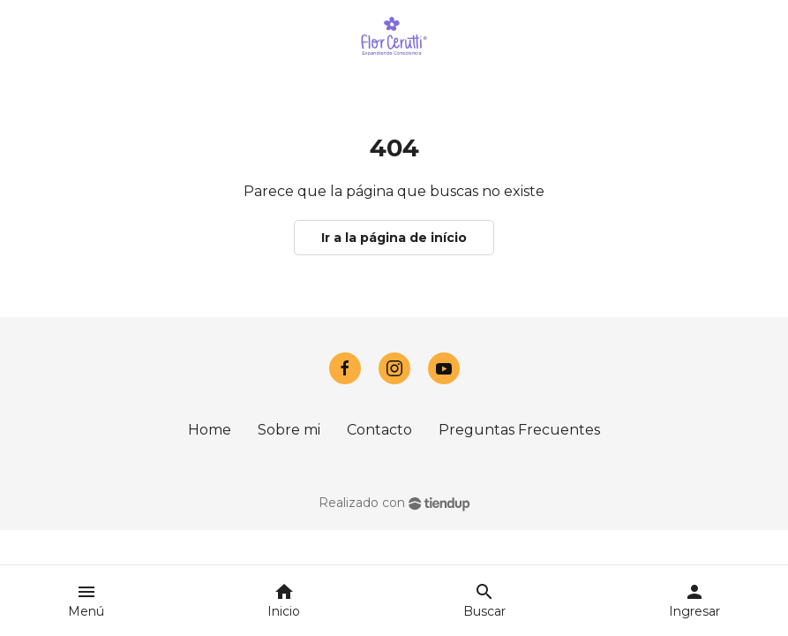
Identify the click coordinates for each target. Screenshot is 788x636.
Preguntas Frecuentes (519, 429)
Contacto (379, 429)
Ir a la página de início (394, 238)
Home (209, 429)
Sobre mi (289, 429)
